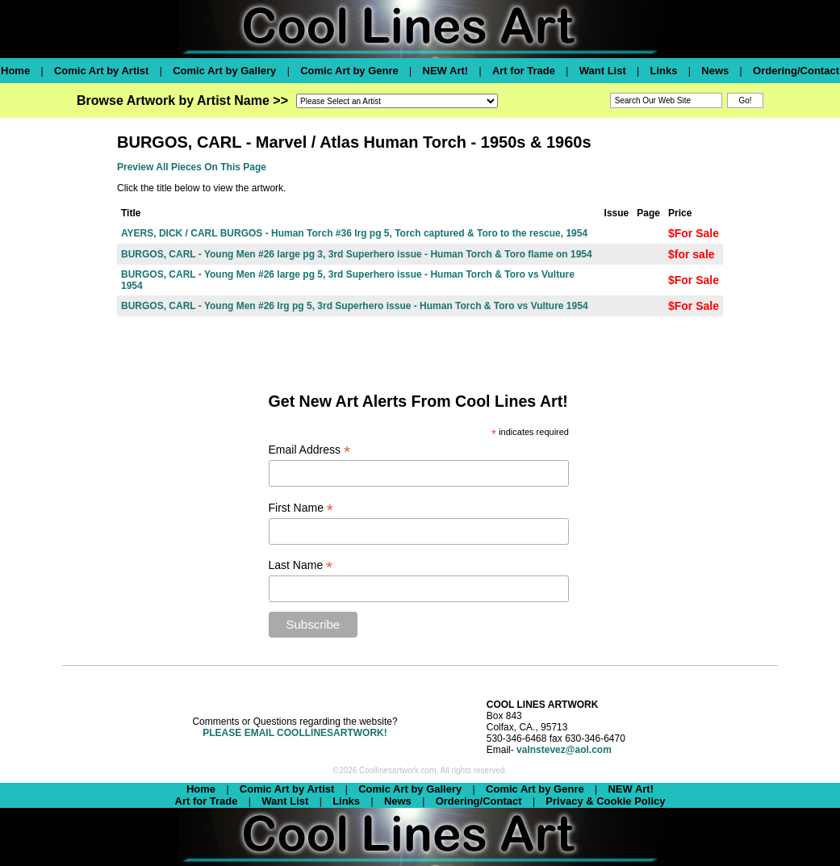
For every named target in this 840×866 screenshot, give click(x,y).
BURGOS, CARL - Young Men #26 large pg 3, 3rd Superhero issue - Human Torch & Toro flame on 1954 (356, 254)
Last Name (301, 565)
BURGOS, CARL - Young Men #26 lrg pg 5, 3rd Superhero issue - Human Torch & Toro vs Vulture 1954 (354, 306)
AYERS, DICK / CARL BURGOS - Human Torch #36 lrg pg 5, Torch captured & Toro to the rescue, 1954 (354, 233)
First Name (301, 508)
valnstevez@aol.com (564, 749)
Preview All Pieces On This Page (191, 167)
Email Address (310, 450)
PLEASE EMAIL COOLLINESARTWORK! (295, 732)
